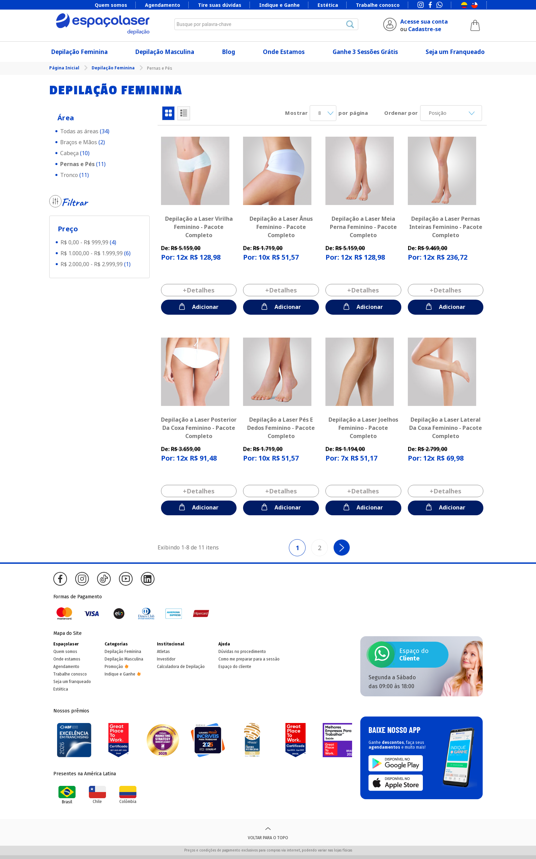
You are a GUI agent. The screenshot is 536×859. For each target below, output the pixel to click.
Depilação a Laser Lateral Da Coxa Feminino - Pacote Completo (445, 428)
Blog (228, 52)
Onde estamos (66, 659)
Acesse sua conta (424, 21)
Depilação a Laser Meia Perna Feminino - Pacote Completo (363, 227)
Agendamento (162, 5)
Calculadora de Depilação (181, 666)
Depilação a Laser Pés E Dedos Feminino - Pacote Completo (281, 428)
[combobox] (266, 24)
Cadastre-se (424, 29)
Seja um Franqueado (455, 52)
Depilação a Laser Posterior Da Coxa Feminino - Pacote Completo (199, 428)
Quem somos (111, 5)
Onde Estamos (284, 52)
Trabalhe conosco (378, 5)
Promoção (114, 666)
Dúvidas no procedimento (242, 651)
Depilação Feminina (79, 52)
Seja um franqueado (72, 681)
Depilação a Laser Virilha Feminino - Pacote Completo (199, 227)
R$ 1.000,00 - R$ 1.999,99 (96, 253)
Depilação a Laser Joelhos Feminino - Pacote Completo (363, 428)
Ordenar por (401, 112)
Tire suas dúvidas (219, 5)
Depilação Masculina (164, 52)
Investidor (166, 659)
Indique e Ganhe (279, 5)
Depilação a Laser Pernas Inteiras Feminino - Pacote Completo (445, 227)
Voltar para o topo (268, 832)
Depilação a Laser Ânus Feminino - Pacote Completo (281, 227)
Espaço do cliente (234, 666)
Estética (328, 5)
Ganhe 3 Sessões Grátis (365, 52)
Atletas (163, 651)
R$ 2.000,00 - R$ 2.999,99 (96, 264)
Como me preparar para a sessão (249, 659)
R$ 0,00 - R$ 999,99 (88, 242)
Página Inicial (64, 68)
